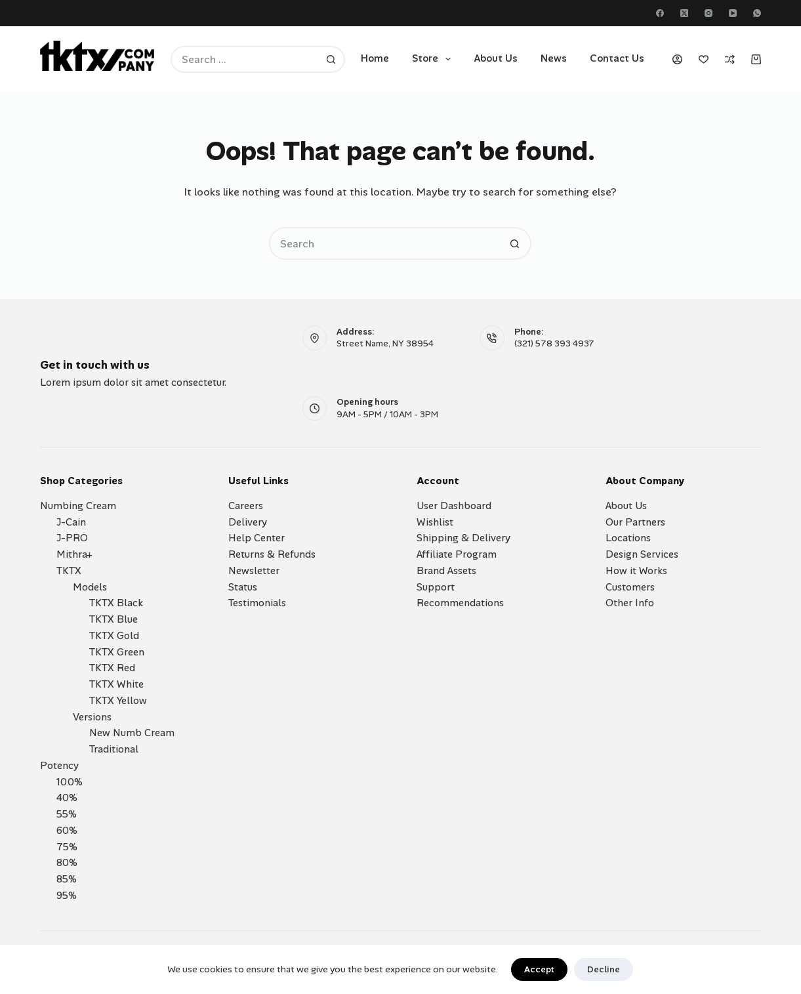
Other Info (630, 603)
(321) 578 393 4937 (554, 343)
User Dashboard (454, 505)
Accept (539, 969)
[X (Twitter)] (684, 13)
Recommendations (460, 603)
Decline (603, 969)
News (554, 58)
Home (375, 58)
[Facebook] (660, 13)
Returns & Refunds (272, 554)
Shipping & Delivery (463, 538)
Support (436, 587)
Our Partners (635, 522)
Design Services (642, 554)
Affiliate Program (457, 554)
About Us (496, 58)
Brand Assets (446, 570)
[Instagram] (708, 13)
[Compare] (730, 59)
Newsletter (253, 570)
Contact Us (617, 58)
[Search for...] (244, 59)
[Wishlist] (704, 59)
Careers (245, 505)
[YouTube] (733, 13)
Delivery (247, 522)
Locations (628, 538)
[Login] (677, 59)
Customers (630, 587)
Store (434, 59)
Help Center (256, 538)
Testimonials (257, 603)
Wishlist (435, 522)
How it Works (636, 570)
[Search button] (331, 59)
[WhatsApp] (757, 13)
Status (242, 587)
